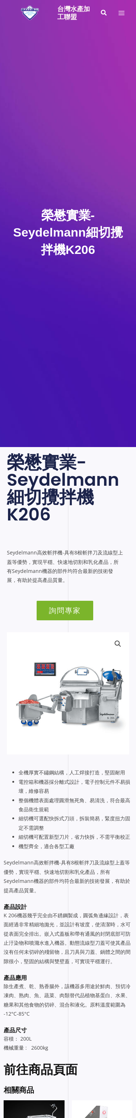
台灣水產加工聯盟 (73, 13)
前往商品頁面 (41, 1069)
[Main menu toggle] (122, 13)
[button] (104, 13)
